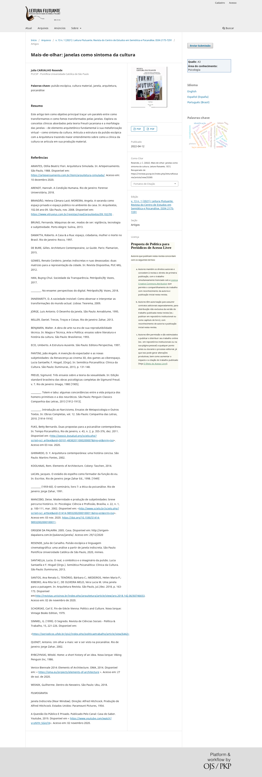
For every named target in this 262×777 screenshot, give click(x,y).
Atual (28, 28)
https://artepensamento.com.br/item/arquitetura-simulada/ (68, 175)
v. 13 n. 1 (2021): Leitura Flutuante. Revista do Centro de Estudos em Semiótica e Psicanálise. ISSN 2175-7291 (113, 40)
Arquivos (43, 28)
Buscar (228, 28)
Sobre (75, 28)
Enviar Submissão (200, 45)
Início (34, 40)
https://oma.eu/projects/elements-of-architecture (68, 672)
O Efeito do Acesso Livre (155, 363)
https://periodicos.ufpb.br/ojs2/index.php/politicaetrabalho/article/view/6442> (80, 634)
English (191, 91)
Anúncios (60, 28)
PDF (138, 128)
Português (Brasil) (198, 102)
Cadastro (220, 2)
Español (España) (198, 97)
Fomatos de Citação (144, 183)
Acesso (233, 2)
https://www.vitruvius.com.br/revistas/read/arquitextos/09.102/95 (71, 214)
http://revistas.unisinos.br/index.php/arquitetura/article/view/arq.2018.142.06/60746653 (90, 595)
